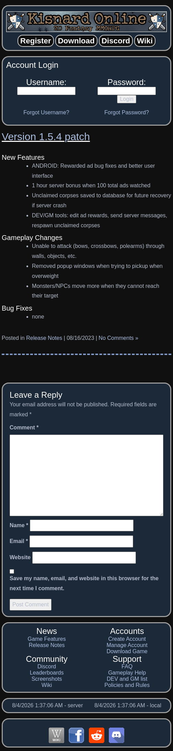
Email (19, 541)
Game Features (47, 639)
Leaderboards (47, 673)
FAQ (127, 666)
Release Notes (44, 338)
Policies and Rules (127, 685)
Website (20, 557)
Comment (24, 427)
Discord (46, 666)
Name (19, 525)
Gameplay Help (127, 673)
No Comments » (118, 338)
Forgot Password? (126, 112)
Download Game (126, 651)
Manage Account (126, 645)
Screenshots (47, 679)
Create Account (127, 639)
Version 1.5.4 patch (46, 136)
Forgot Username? (46, 112)
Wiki (47, 685)
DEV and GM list (127, 679)
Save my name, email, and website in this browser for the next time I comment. (84, 583)
